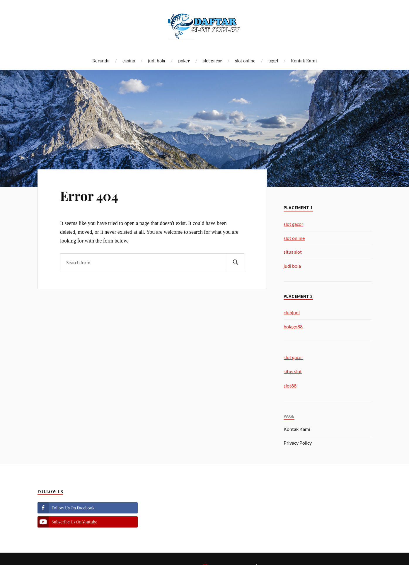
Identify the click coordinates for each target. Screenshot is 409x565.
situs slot (293, 252)
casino (128, 60)
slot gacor (212, 60)
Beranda (101, 60)
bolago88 (293, 326)
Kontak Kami (304, 60)
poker (184, 60)
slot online (245, 60)
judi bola (156, 60)
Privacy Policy (298, 442)
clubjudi (292, 312)
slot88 (290, 385)
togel (273, 60)
